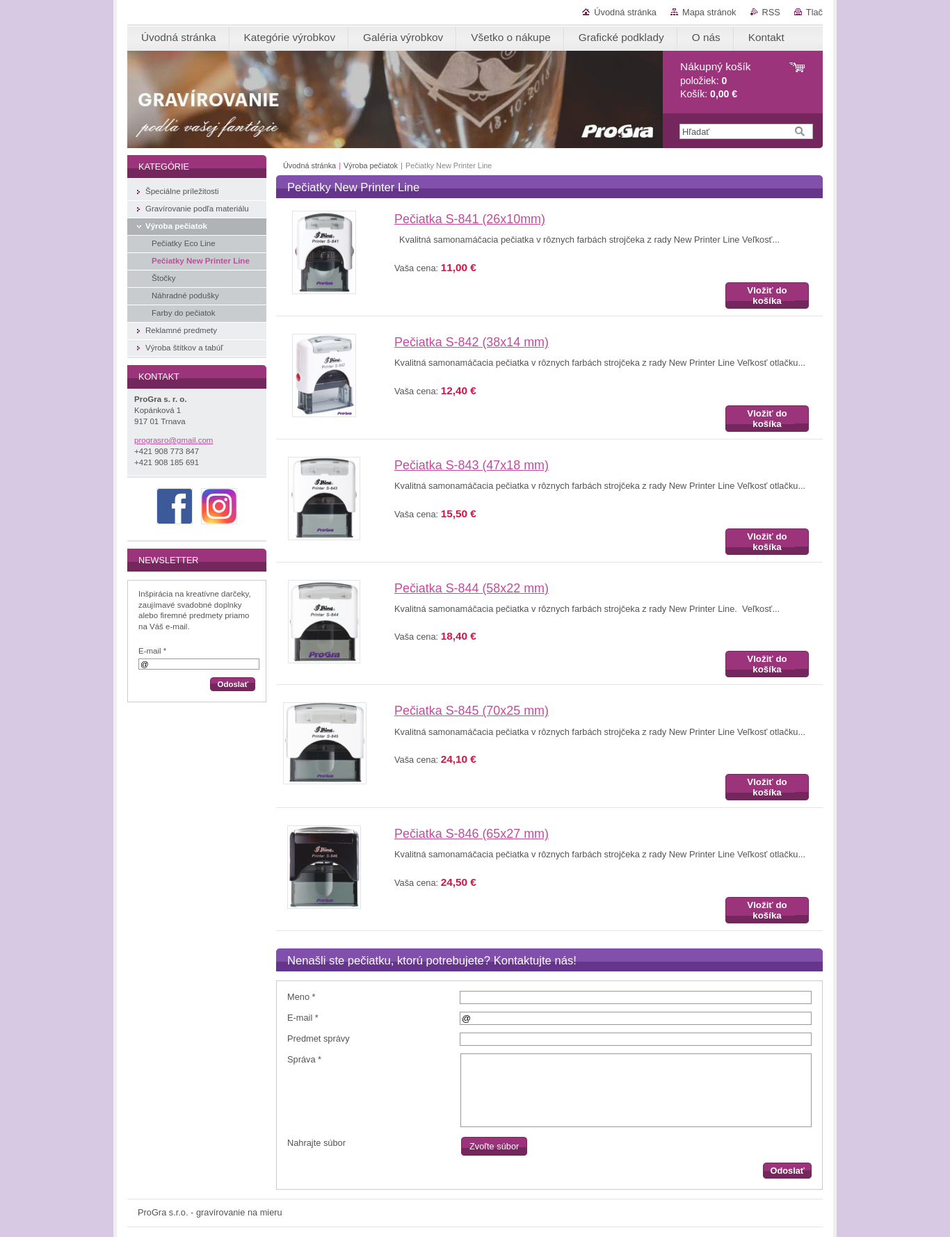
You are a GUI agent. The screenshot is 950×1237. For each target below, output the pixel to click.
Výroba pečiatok (371, 165)
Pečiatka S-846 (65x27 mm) (471, 834)
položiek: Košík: (715, 80)
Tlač (814, 12)
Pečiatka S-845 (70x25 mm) (471, 711)
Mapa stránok (709, 12)
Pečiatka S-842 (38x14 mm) (471, 342)
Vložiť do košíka (767, 295)
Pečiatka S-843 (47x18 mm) (471, 465)
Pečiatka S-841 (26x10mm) (469, 219)
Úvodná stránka (625, 12)
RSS (771, 12)
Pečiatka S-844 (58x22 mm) (471, 588)
